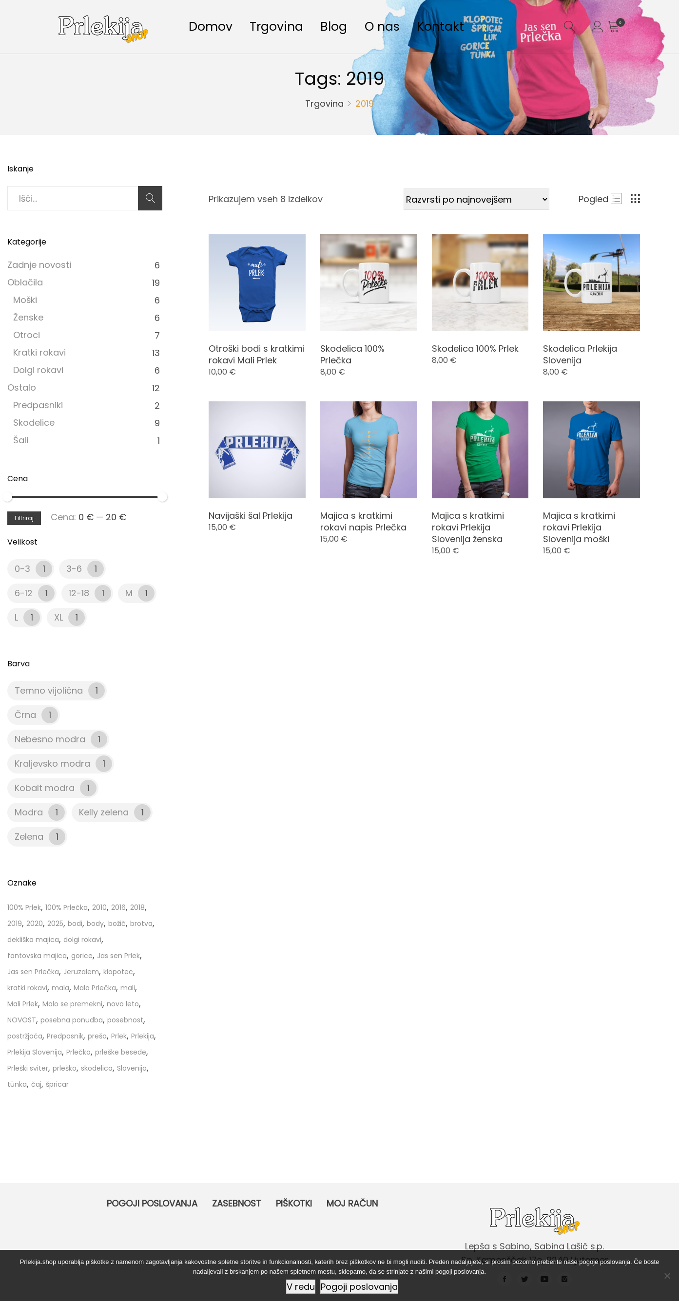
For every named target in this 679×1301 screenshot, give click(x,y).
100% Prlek (24, 907)
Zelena (29, 836)
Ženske (28, 317)
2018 (137, 907)
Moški (25, 300)
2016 (118, 907)
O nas (398, 28)
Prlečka (78, 1052)
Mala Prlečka (95, 988)
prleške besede (120, 1052)
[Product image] (257, 282)
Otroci (26, 335)
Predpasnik (65, 1036)
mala (60, 988)
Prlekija (142, 1036)
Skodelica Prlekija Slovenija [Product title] (580, 354)
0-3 (22, 569)
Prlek (119, 1036)
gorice (82, 956)
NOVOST (21, 1020)
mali (127, 988)
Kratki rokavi (39, 352)
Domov (213, 28)
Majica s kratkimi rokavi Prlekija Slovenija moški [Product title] (579, 527)
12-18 (79, 593)
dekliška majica (33, 939)
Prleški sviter (27, 1068)
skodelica (97, 1068)
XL (58, 617)
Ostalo (21, 387)
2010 (99, 907)
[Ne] (667, 1276)
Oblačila (25, 282)
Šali (20, 440)
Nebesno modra (50, 739)
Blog (345, 28)
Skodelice (34, 422)
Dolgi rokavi (38, 370)
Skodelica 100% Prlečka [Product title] (352, 354)
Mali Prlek (22, 1004)
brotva (141, 923)
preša (97, 1036)
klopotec (118, 972)
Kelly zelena (104, 812)
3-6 (74, 569)
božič (117, 923)
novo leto (123, 1004)
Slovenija (132, 1068)
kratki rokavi (27, 988)
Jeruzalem (81, 972)
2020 (34, 923)
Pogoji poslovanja (152, 1203)
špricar (57, 1084)
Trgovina (283, 28)
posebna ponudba (71, 1020)
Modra (29, 812)
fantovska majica (37, 956)
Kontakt (461, 28)
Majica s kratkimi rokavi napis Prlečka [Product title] (363, 521)
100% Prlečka (66, 907)
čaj (36, 1084)
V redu (301, 1287)
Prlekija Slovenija (34, 1052)
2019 (14, 923)
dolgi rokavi (82, 939)
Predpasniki (38, 405)
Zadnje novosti (39, 265)
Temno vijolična (49, 690)
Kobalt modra (45, 788)
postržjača (24, 1036)
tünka (17, 1084)
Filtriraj (24, 518)
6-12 (24, 593)
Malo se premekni (72, 1004)
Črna (25, 715)
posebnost (125, 1020)
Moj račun (352, 1203)
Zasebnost (236, 1203)
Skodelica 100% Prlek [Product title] (475, 348)
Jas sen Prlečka (33, 972)
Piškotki (294, 1203)
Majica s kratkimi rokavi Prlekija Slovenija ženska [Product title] (468, 527)
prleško (65, 1068)
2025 (55, 923)
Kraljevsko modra (52, 763)
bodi (75, 923)
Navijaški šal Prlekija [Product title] (250, 515)
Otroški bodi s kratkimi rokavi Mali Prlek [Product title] (257, 354)
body (95, 923)
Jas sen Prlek (118, 956)
